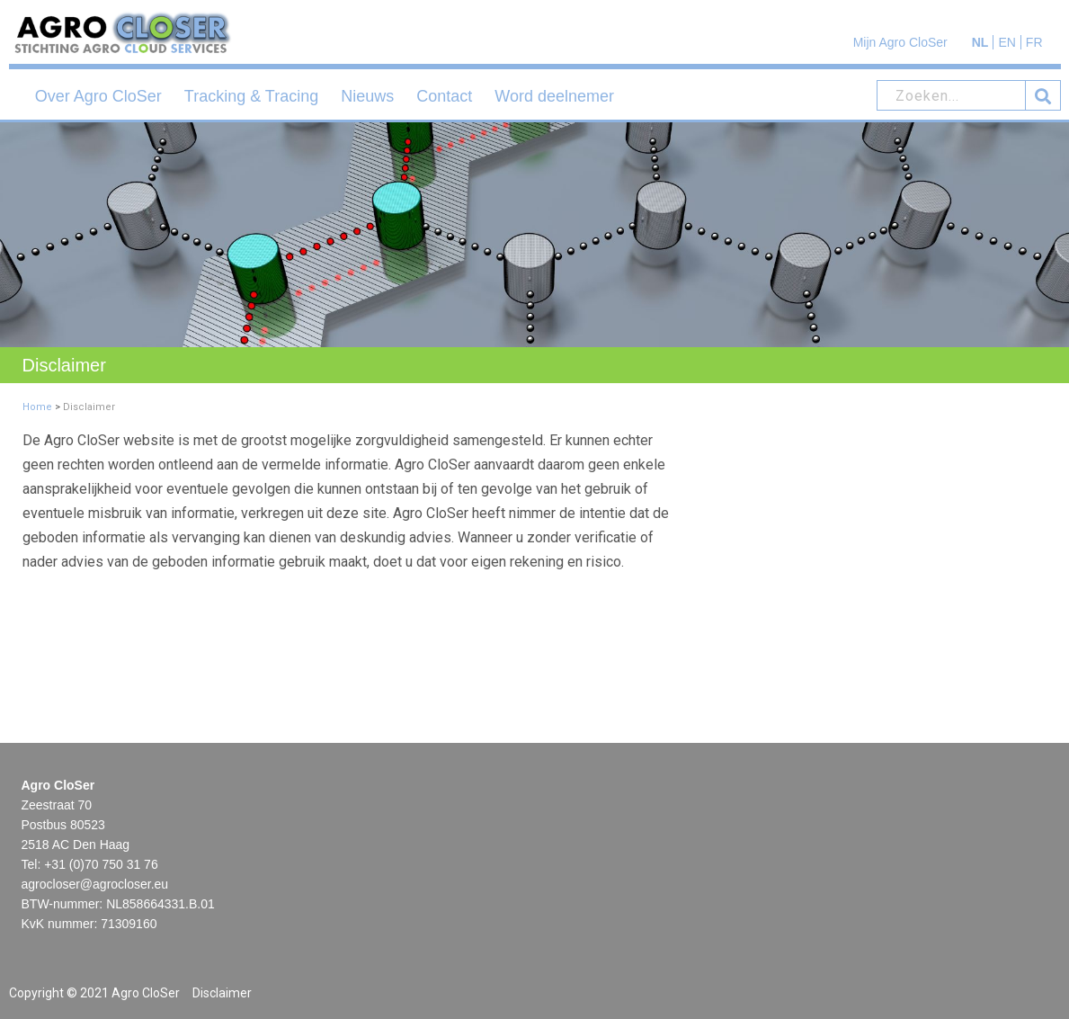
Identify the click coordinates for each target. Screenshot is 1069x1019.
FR (1034, 42)
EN (1006, 42)
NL (980, 42)
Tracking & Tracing (251, 96)
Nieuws (367, 96)
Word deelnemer (554, 96)
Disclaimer (222, 993)
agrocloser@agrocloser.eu (95, 884)
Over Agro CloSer (98, 96)
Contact (444, 96)
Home (37, 407)
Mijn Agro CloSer (900, 42)
